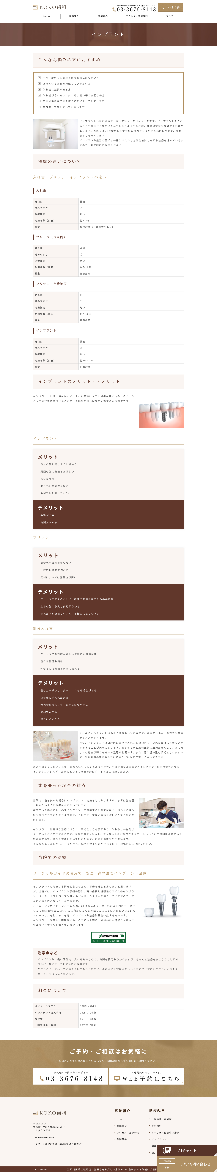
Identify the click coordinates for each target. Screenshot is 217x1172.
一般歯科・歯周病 (161, 1119)
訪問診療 (122, 1139)
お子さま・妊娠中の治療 (165, 1132)
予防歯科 (156, 1125)
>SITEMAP (40, 1169)
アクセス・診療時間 (137, 16)
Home (46, 16)
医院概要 (122, 1125)
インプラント (159, 1139)
